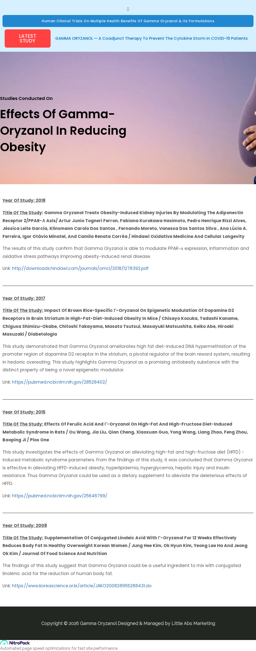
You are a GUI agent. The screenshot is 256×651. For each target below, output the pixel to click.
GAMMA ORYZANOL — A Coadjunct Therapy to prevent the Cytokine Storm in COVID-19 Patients (151, 38)
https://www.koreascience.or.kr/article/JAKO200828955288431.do (82, 586)
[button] (128, 9)
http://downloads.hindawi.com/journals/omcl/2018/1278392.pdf (80, 268)
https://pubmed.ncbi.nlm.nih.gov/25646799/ (59, 496)
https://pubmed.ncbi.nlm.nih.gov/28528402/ (59, 382)
